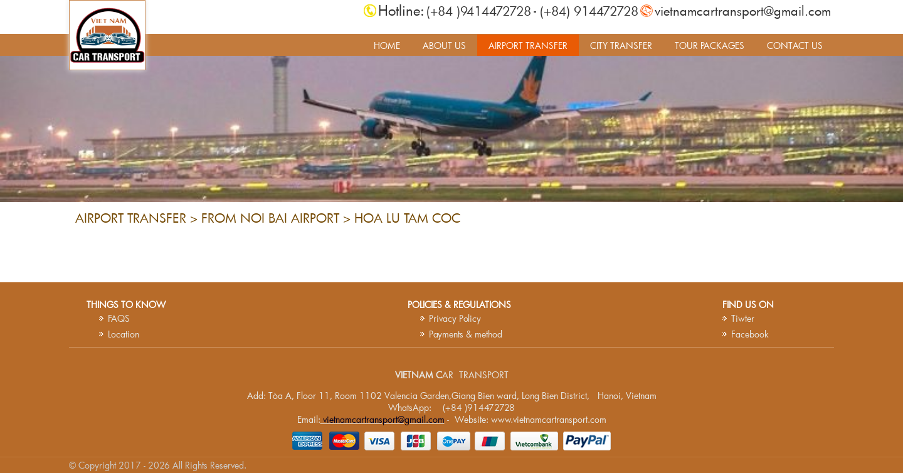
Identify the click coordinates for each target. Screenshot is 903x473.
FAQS (119, 318)
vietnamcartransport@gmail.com (743, 11)
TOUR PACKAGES (709, 45)
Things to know (126, 305)
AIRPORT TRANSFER (528, 45)
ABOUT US (444, 45)
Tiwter (742, 318)
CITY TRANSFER (621, 45)
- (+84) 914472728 (586, 11)
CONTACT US (795, 45)
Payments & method (465, 334)
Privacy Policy (455, 318)
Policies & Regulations (459, 305)
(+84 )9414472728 (478, 11)
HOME (387, 45)
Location (123, 334)
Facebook (750, 334)
